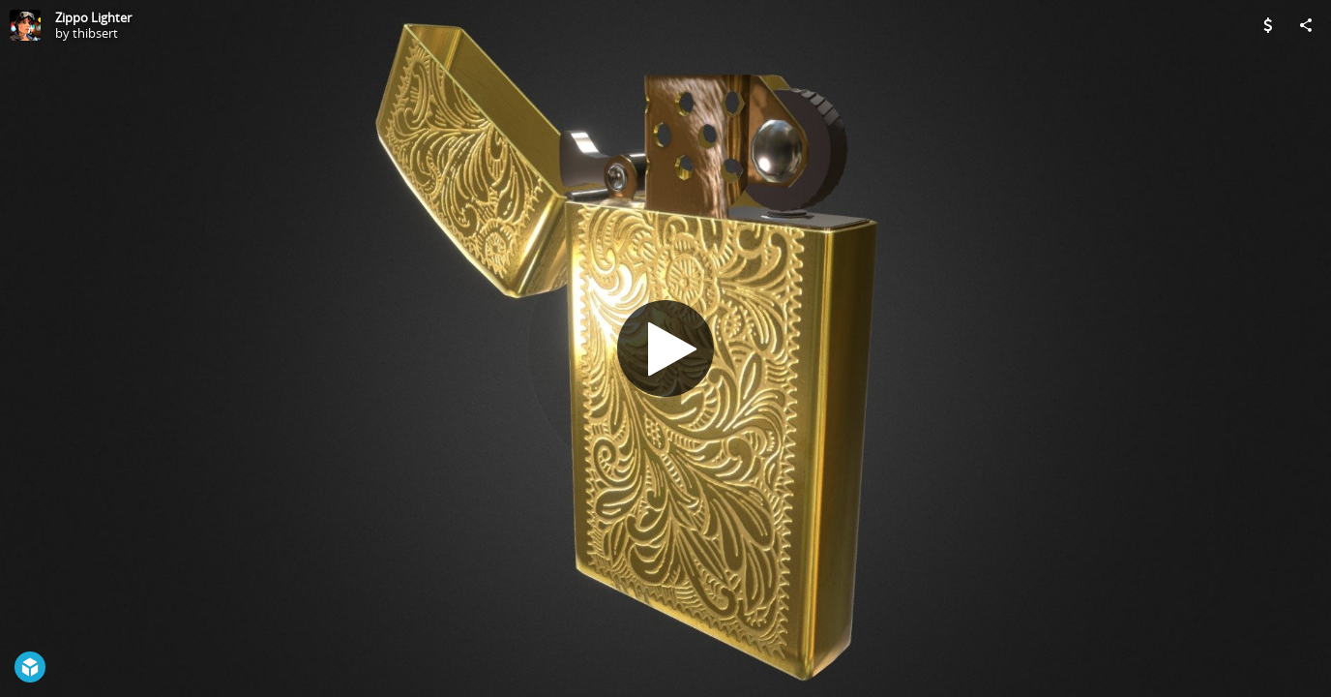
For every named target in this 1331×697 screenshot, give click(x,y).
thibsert (95, 33)
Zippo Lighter (93, 17)
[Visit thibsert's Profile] (25, 25)
